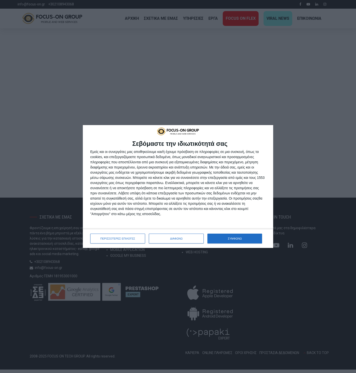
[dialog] (178, 186)
